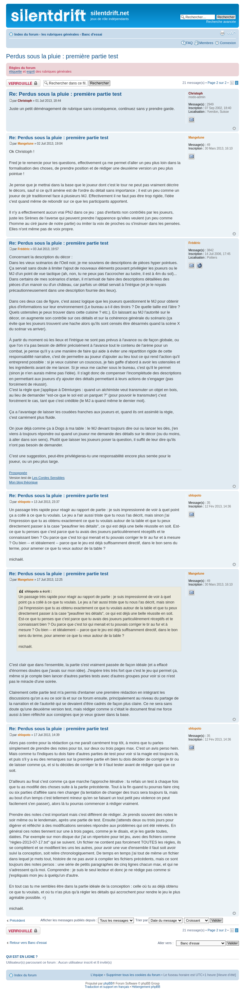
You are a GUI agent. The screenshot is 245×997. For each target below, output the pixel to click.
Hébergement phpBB (146, 986)
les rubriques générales (60, 34)
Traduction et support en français (107, 986)
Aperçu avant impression (222, 33)
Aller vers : (165, 943)
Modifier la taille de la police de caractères (231, 33)
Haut (234, 128)
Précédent (17, 920)
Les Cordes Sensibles (48, 478)
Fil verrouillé (23, 83)
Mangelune (25, 143)
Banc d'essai (92, 34)
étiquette (15, 71)
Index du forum (26, 34)
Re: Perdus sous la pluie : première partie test (65, 94)
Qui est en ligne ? (22, 956)
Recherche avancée (221, 21)
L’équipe (97, 975)
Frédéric (23, 249)
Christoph (25, 100)
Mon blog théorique (23, 482)
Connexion (228, 43)
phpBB (108, 983)
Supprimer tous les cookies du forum (133, 975)
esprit (31, 71)
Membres (206, 43)
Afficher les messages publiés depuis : (87, 920)
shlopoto (24, 502)
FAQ (189, 43)
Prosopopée (18, 473)
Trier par (158, 920)
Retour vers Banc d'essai (28, 942)
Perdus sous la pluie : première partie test (62, 56)
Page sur (217, 82)
